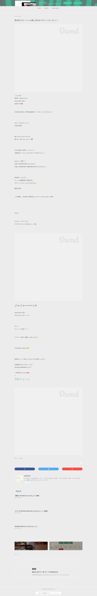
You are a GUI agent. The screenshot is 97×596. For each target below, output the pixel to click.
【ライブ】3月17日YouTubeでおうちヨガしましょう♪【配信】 (31, 511)
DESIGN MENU (55, 8)
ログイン (77, 3)
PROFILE (46, 8)
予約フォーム (22, 379)
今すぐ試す (67, 3)
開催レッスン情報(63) (19, 458)
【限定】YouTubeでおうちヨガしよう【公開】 (27, 495)
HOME (39, 8)
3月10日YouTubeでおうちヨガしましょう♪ (26, 526)
